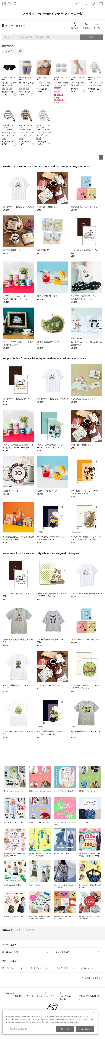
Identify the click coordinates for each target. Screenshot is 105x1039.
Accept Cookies (85, 1029)
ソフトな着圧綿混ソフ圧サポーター (78, 85)
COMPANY (7, 993)
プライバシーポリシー (33, 997)
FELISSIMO (7, 930)
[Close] (94, 1013)
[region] (50, 1022)
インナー (18, 930)
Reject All (65, 1029)
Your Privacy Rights (65, 997)
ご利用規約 (18, 996)
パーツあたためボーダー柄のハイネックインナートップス (95, 86)
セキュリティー (52, 996)
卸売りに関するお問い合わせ (89, 997)
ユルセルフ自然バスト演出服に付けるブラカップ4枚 (44, 86)
